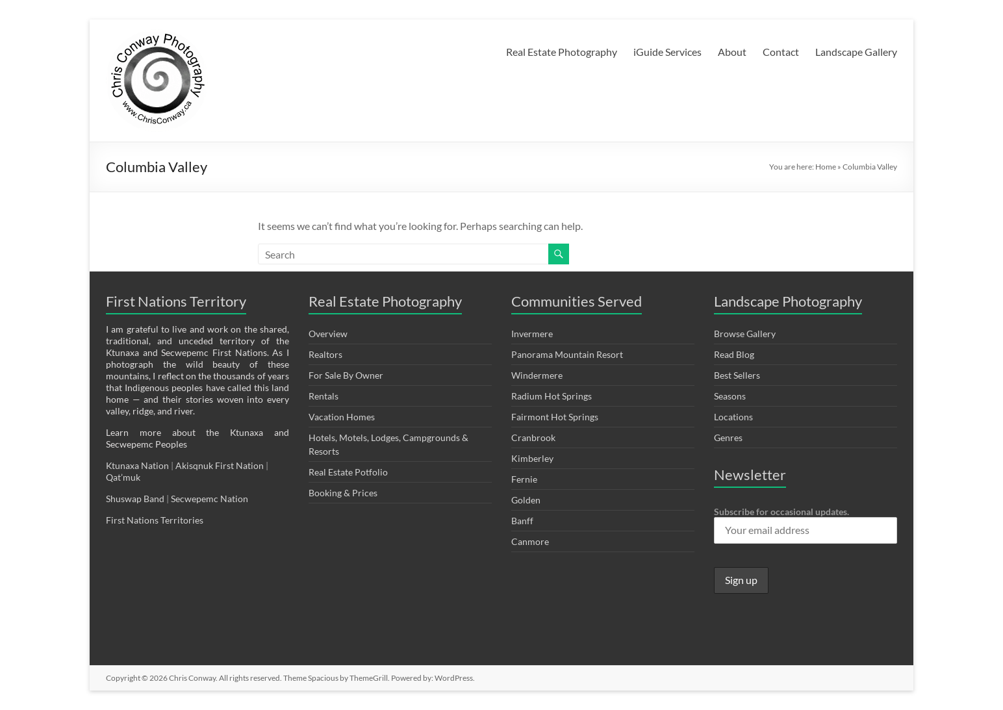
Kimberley (532, 458)
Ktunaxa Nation (138, 465)
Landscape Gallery (856, 51)
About (732, 51)
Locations (733, 416)
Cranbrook (533, 437)
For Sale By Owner (346, 375)
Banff (522, 520)
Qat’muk (124, 477)
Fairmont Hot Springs (554, 416)
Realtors (325, 354)
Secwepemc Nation (209, 498)
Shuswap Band (135, 498)
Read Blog (734, 354)
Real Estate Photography (561, 51)
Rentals (323, 395)
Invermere (532, 333)
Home (825, 166)
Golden (525, 499)
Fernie (524, 479)
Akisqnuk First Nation (219, 465)
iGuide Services (667, 51)
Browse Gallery (745, 333)
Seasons (730, 395)
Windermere (537, 375)
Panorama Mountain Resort (567, 354)
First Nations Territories (155, 520)
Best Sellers (737, 375)
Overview (328, 333)
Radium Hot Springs (551, 395)
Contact (781, 51)
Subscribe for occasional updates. (805, 525)
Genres (728, 437)
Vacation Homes (342, 416)
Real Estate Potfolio (348, 471)
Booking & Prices (343, 492)
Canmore (530, 541)
